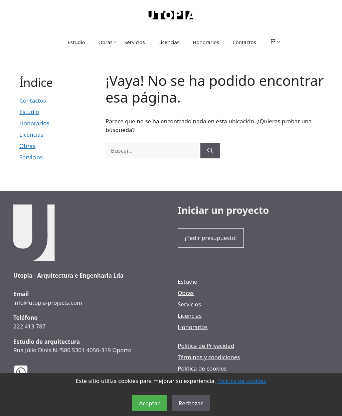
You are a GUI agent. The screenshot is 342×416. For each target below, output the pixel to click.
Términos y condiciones (209, 357)
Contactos (244, 42)
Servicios (134, 42)
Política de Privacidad (206, 346)
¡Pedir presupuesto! (211, 238)
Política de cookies (241, 381)
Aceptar (149, 403)
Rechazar (191, 403)
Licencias (168, 42)
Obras (108, 42)
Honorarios (206, 42)
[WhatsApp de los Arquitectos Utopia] (25, 372)
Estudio (76, 42)
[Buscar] (210, 151)
